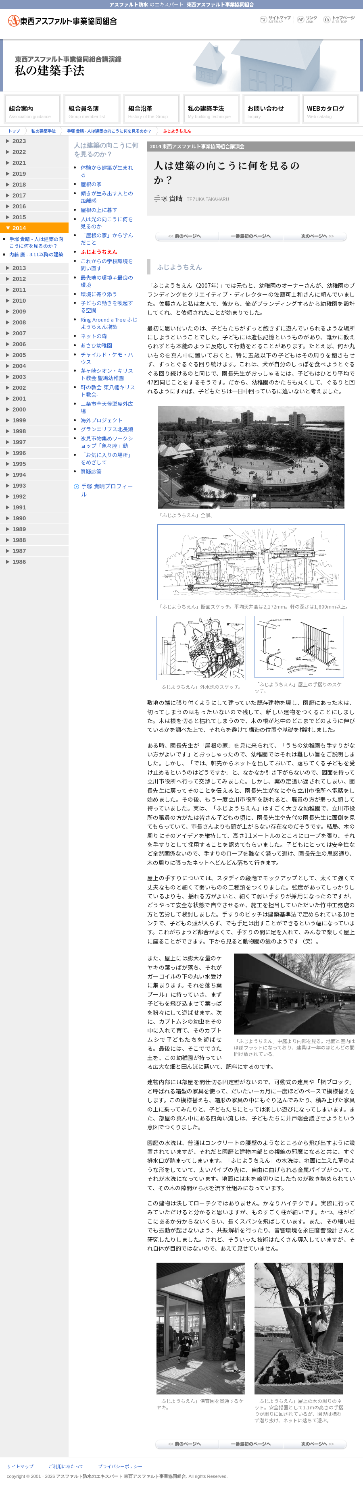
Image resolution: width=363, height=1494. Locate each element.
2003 (19, 376)
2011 (19, 289)
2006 (19, 344)
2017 (19, 195)
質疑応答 (91, 471)
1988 (19, 539)
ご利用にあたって (65, 1466)
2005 (19, 354)
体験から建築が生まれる (107, 171)
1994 (19, 474)
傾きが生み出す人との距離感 (107, 197)
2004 (19, 365)
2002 (19, 387)
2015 (19, 217)
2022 (19, 151)
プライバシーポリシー (120, 1466)
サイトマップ (20, 1466)
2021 (19, 162)
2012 (19, 278)
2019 (19, 173)
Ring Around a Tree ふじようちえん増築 (109, 323)
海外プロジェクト (102, 420)
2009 (19, 311)
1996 (19, 452)
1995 (19, 463)
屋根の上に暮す (99, 210)
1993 (19, 485)
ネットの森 (94, 336)
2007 (19, 333)
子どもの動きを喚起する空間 (107, 306)
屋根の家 (91, 184)
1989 (19, 529)
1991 (19, 507)
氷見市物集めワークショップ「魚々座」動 (107, 442)
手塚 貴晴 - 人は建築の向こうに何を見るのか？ (109, 131)
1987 (19, 550)
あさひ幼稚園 (96, 345)
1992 (19, 496)
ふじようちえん (99, 252)
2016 (19, 206)
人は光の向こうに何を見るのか (107, 223)
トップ (14, 131)
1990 (19, 518)
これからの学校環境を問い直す (107, 265)
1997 (19, 441)
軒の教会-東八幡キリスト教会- (108, 391)
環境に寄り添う (99, 294)
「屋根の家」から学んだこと (107, 239)
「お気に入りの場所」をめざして (107, 458)
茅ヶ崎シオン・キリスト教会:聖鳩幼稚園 (107, 374)
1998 (19, 431)
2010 (19, 300)
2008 (19, 322)
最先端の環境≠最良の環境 (107, 281)
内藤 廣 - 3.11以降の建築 (36, 254)
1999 (19, 420)
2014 (19, 227)
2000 (19, 409)
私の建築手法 (43, 131)
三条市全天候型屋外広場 (107, 407)
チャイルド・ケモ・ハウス (107, 358)
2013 (19, 267)
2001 (19, 398)
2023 (19, 140)
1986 (19, 561)
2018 (19, 184)
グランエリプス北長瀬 (107, 429)
